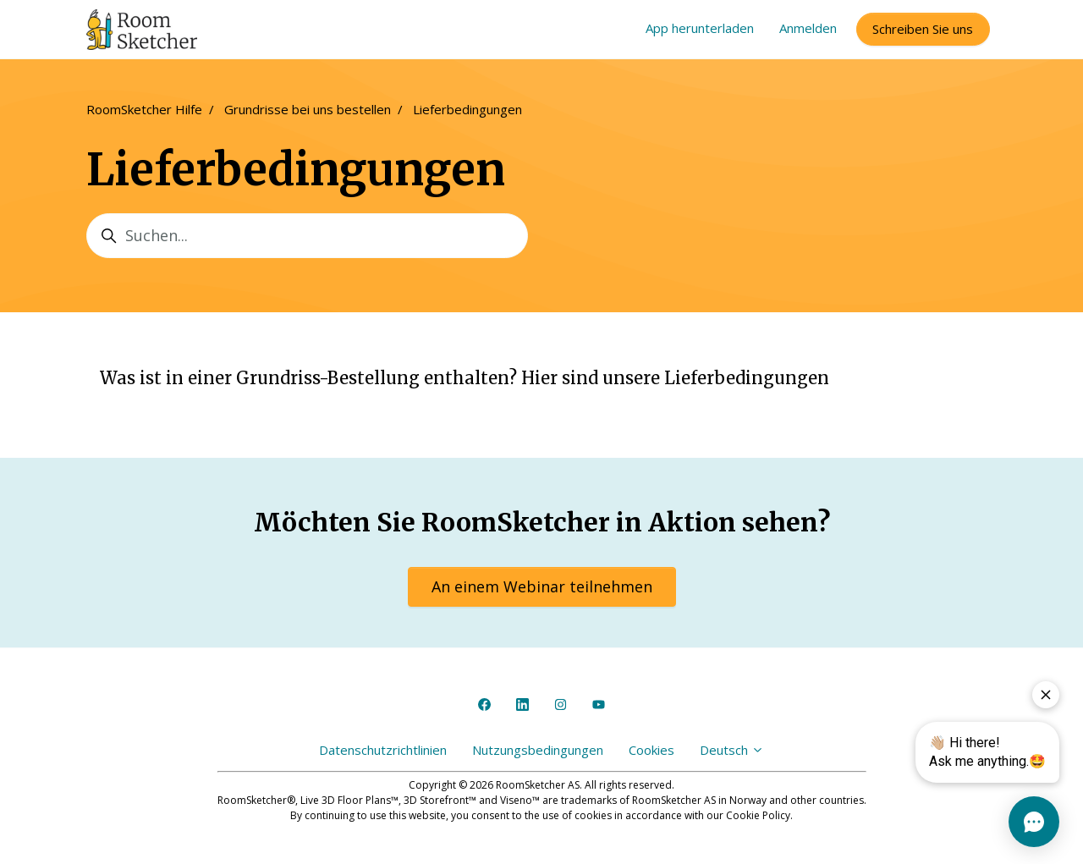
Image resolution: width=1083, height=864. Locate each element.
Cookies (651, 749)
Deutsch (732, 749)
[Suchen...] (307, 235)
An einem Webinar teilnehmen (542, 586)
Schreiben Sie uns (922, 28)
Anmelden (808, 27)
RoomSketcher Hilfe (144, 109)
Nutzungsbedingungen (537, 749)
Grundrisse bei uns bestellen (307, 109)
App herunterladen (700, 27)
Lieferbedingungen (467, 109)
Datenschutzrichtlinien (383, 749)
